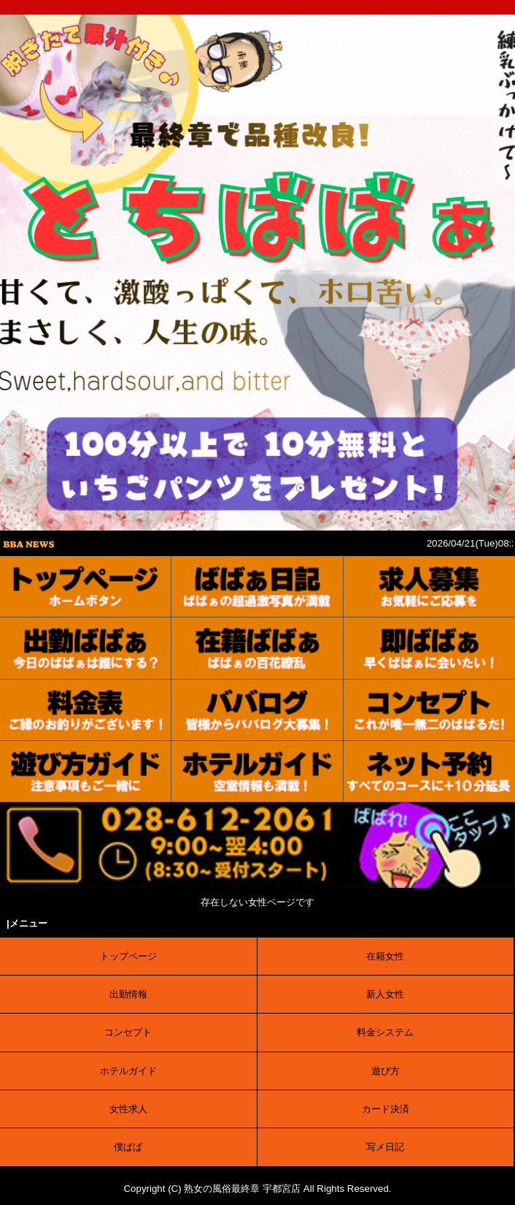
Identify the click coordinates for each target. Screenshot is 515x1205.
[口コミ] (257, 710)
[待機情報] (429, 648)
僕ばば (128, 1146)
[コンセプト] (429, 710)
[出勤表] (85, 648)
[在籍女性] (257, 648)
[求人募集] (429, 586)
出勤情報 (128, 994)
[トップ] (85, 586)
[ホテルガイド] (257, 771)
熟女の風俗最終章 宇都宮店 (242, 1188)
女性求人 (128, 1108)
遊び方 (385, 1070)
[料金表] (85, 710)
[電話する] (257, 880)
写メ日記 (385, 1146)
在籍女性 (385, 956)
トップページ (128, 956)
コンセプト (128, 1032)
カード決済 (385, 1108)
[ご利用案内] (85, 771)
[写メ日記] (257, 586)
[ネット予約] (429, 771)
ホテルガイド (128, 1070)
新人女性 (385, 994)
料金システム (385, 1032)
